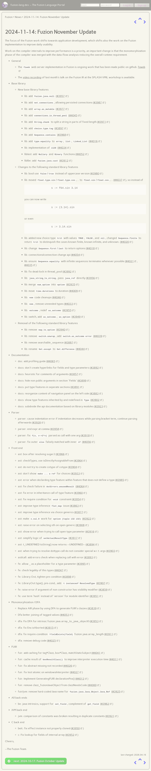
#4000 (92, 685)
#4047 (59, 570)
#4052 (80, 154)
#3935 (71, 284)
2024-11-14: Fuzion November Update (46, 17)
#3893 (89, 557)
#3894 (90, 544)
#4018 (91, 248)
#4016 (94, 141)
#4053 (65, 614)
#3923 (99, 406)
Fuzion (9, 17)
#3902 (95, 399)
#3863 (75, 505)
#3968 (62, 134)
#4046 (57, 297)
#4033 (69, 303)
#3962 (105, 703)
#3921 (110, 716)
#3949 (76, 316)
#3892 (95, 367)
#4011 (114, 659)
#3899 (82, 380)
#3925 (116, 691)
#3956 (91, 278)
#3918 (86, 435)
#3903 (111, 550)
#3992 (67, 271)
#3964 (79, 460)
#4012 (80, 678)
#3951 (95, 596)
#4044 (81, 348)
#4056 (87, 441)
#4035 (28, 265)
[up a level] (140, 18)
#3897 (59, 128)
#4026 (68, 665)
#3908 (80, 525)
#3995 (82, 563)
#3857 (74, 374)
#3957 (61, 96)
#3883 (95, 393)
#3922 (87, 518)
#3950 (76, 728)
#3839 (92, 608)
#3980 (95, 173)
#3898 (67, 576)
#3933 (76, 473)
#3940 (61, 329)
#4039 (98, 336)
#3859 (103, 589)
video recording (32, 77)
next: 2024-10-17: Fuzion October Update (35, 761)
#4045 (73, 115)
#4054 (76, 254)
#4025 (52, 640)
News (18, 17)
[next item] (144, 22)
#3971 (102, 121)
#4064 (80, 486)
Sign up (142, 5)
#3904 (73, 467)
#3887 (69, 342)
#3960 (79, 492)
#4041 (96, 652)
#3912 (64, 160)
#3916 (90, 531)
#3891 (75, 387)
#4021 (130, 261)
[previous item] (135, 22)
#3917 (74, 538)
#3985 (120, 479)
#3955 (67, 310)
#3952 (70, 734)
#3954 (77, 499)
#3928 (37, 422)
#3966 (60, 454)
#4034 (62, 147)
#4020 (125, 241)
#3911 (109, 634)
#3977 (61, 108)
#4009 (74, 290)
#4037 (118, 179)
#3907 (101, 583)
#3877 (79, 512)
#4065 (51, 361)
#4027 (75, 672)
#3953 (95, 621)
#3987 (98, 102)
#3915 (49, 627)
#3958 (55, 429)
